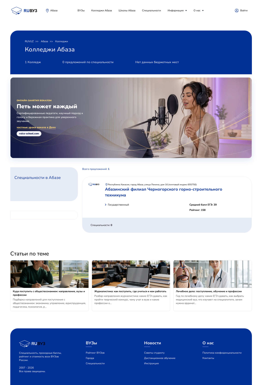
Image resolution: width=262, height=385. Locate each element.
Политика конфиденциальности (222, 352)
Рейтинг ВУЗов (95, 352)
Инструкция (151, 363)
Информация (176, 10)
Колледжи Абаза (101, 10)
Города (90, 358)
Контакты (208, 358)
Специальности (151, 10)
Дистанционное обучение (159, 358)
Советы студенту (154, 352)
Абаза (53, 10)
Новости (152, 343)
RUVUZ (29, 41)
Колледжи (61, 41)
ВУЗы (81, 10)
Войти (244, 10)
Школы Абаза (127, 10)
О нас (197, 10)
